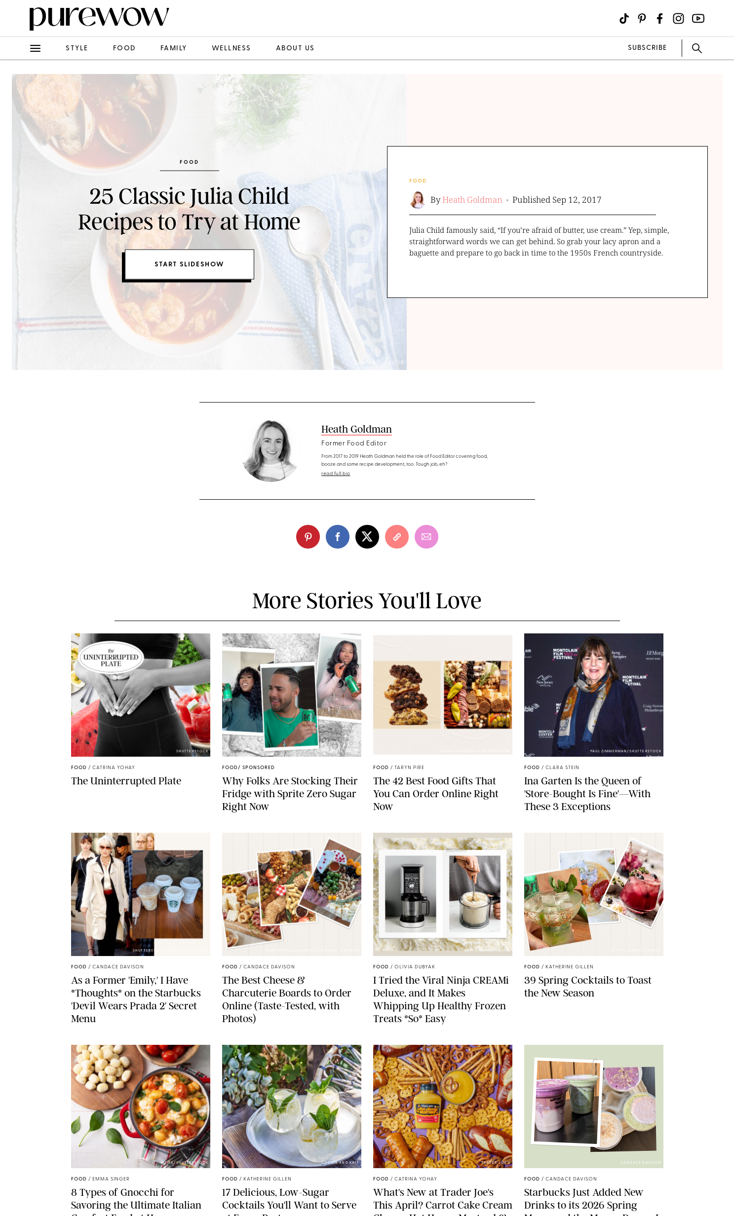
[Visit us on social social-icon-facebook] (660, 18)
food (124, 48)
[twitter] (367, 537)
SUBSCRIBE (647, 48)
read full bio (335, 474)
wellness (231, 48)
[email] (426, 537)
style (77, 48)
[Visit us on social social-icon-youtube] (698, 18)
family (173, 48)
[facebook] (337, 537)
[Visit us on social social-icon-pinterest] (642, 18)
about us (295, 48)
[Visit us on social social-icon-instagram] (678, 18)
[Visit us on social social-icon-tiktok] (624, 18)
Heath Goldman (472, 199)
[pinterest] (308, 537)
